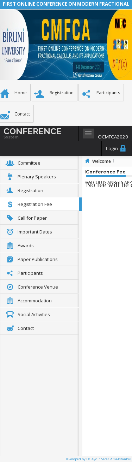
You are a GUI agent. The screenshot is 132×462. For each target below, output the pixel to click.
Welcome (101, 161)
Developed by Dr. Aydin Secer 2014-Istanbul (97, 459)
